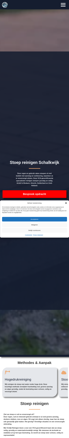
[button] (66, 203)
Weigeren (34, 225)
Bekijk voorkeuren (34, 230)
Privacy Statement (38, 235)
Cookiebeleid (28, 235)
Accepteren (34, 219)
